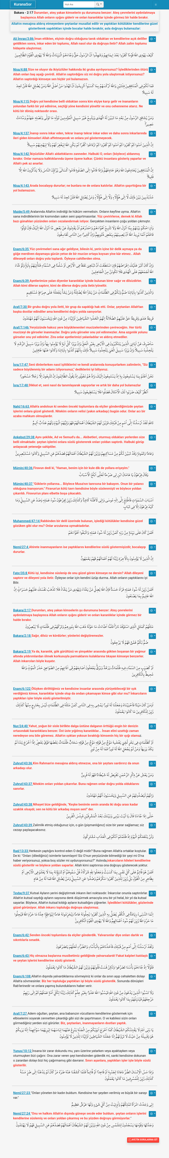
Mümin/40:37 (23, 484)
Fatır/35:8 (20, 573)
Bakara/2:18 (22, 636)
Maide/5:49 (21, 212)
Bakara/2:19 (22, 651)
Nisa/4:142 (21, 154)
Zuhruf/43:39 (23, 825)
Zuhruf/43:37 (23, 784)
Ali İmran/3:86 (24, 39)
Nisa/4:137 (21, 133)
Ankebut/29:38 (24, 437)
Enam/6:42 (21, 935)
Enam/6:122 (22, 689)
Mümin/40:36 (23, 468)
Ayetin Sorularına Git (143, 1139)
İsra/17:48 (21, 385)
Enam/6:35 (21, 249)
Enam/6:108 (22, 976)
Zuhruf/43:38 (23, 804)
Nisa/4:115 (21, 101)
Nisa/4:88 (20, 69)
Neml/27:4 (21, 547)
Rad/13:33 (21, 851)
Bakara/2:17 (22, 610)
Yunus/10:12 (22, 1051)
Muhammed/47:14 (26, 521)
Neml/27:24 (22, 1113)
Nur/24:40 (21, 726)
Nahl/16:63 (21, 406)
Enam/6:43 (21, 956)
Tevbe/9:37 (21, 893)
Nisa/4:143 (21, 185)
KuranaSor (23, 4)
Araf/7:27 (20, 1013)
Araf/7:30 (20, 307)
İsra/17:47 (21, 365)
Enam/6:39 (21, 281)
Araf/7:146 (21, 327)
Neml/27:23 (22, 1093)
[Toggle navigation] (155, 4)
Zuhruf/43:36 (23, 763)
